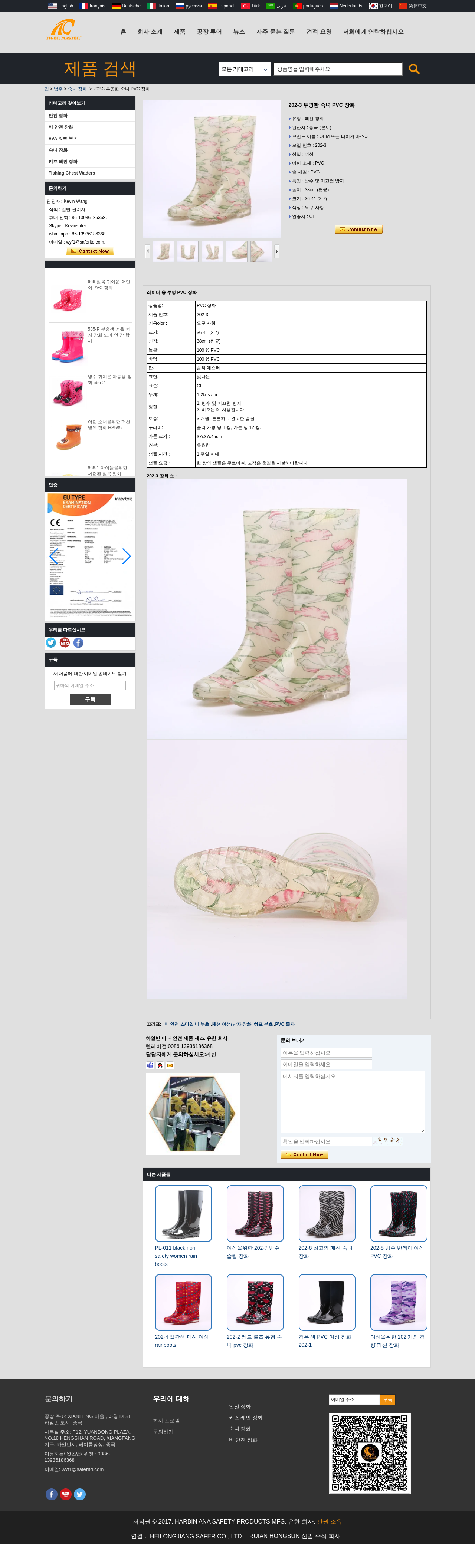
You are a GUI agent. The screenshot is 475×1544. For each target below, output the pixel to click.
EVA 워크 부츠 (63, 138)
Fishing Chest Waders (72, 173)
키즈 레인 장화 (63, 161)
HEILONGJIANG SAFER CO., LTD (196, 1536)
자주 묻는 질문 (275, 32)
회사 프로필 (166, 1421)
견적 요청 (318, 32)
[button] (127, 556)
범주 (58, 89)
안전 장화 (58, 115)
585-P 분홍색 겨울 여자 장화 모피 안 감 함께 (109, 337)
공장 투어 (209, 32)
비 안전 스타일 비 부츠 (186, 1024)
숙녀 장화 (77, 89)
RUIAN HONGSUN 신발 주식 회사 (294, 1536)
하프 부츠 (263, 1024)
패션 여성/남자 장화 (231, 1024)
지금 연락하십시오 (90, 251)
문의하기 (163, 1432)
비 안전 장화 (61, 127)
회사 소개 (150, 32)
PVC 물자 (285, 1024)
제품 (180, 32)
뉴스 (239, 32)
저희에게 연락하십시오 (373, 32)
